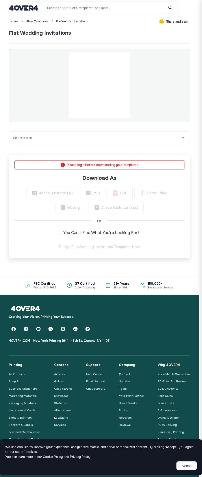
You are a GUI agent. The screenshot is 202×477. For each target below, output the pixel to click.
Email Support (96, 381)
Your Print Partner (131, 396)
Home (15, 21)
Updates (125, 381)
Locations (61, 417)
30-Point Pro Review (172, 381)
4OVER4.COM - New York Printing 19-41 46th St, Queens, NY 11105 (59, 341)
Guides (59, 381)
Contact (124, 374)
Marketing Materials (23, 396)
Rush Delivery (167, 425)
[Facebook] (14, 329)
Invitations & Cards (22, 410)
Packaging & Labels (22, 403)
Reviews (125, 425)
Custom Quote (174, 33)
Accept (186, 465)
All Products (17, 374)
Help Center (94, 374)
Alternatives (62, 410)
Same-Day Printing (171, 432)
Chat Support (95, 389)
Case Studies (63, 389)
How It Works (128, 403)
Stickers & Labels (21, 425)
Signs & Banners (20, 417)
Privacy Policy (80, 457)
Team (123, 389)
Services (60, 425)
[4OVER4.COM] (23, 8)
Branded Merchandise (24, 432)
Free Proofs (166, 403)
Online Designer (169, 417)
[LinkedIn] (75, 329)
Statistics (60, 403)
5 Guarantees (167, 410)
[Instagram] (63, 329)
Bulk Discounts (168, 389)
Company (127, 365)
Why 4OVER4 (169, 365)
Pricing (123, 410)
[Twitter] (51, 329)
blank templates (37, 21)
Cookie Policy (53, 457)
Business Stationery (23, 389)
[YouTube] (38, 329)
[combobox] (13, 138)
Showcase (61, 396)
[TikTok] (26, 329)
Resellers (125, 417)
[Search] (170, 8)
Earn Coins (165, 396)
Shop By (14, 381)
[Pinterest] (88, 329)
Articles (59, 374)
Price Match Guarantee (174, 374)
